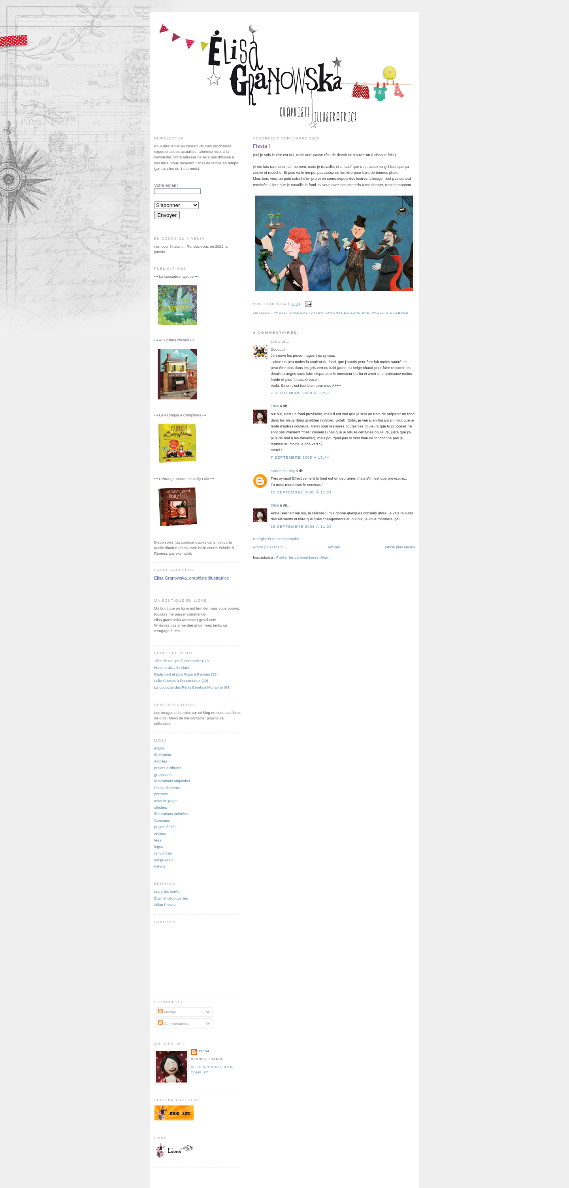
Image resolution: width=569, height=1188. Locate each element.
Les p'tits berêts (167, 891)
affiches (160, 807)
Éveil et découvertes (171, 898)
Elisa (275, 406)
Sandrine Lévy (283, 471)
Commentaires (173, 1023)
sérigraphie (163, 859)
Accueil (334, 547)
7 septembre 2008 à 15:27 (300, 393)
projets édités (165, 827)
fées (157, 840)
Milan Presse (165, 904)
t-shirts (159, 866)
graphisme (162, 774)
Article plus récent (268, 547)
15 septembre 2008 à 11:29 (301, 526)
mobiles (160, 761)
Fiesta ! (261, 146)
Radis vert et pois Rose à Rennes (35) (186, 674)
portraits (161, 794)
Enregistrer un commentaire (276, 539)
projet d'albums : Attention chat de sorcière (321, 312)
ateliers (160, 833)
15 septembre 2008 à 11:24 (301, 492)
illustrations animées (171, 813)
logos (158, 846)
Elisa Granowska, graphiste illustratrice (191, 578)
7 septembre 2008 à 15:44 (300, 457)
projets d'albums (390, 312)
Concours (162, 820)
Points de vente (167, 787)
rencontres (163, 853)
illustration (162, 755)
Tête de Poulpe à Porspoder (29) (181, 661)
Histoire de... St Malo (171, 667)
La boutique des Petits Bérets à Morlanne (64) (192, 687)
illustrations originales (172, 781)
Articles (167, 1012)
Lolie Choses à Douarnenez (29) (181, 680)
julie (274, 341)
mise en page (165, 800)
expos (159, 748)
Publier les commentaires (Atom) (303, 557)
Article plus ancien (399, 547)
